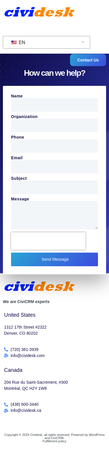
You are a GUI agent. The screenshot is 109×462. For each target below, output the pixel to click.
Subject (19, 178)
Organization (24, 117)
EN (18, 42)
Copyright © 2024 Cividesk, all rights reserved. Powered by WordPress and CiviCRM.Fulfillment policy (54, 438)
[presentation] (48, 241)
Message (20, 199)
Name (17, 96)
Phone (17, 137)
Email (17, 158)
